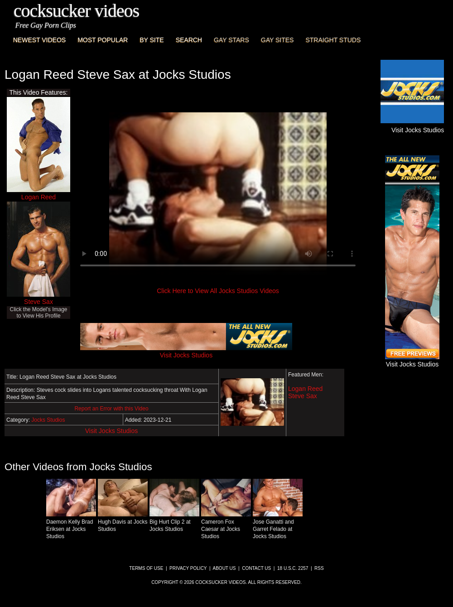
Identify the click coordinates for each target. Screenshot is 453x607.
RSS (319, 568)
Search (189, 39)
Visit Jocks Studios (111, 430)
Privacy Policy (188, 568)
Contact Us (256, 568)
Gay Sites (277, 39)
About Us (224, 568)
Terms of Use (146, 568)
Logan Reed (38, 197)
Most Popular (102, 39)
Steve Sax (38, 301)
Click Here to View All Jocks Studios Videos (218, 290)
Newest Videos (39, 39)
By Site (152, 39)
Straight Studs (333, 39)
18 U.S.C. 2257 (292, 568)
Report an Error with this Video (111, 408)
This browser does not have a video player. (218, 193)
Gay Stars (231, 39)
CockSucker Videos (76, 10)
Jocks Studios (48, 420)
